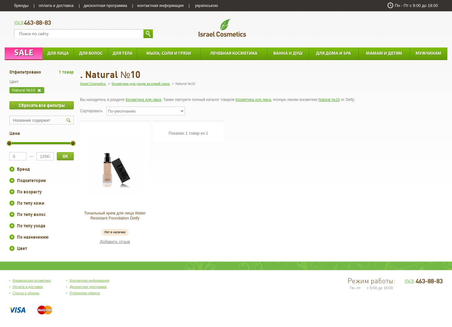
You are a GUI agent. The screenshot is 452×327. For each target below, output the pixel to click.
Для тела (122, 53)
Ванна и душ (288, 53)
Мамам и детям (384, 53)
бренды (21, 5)
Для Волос (91, 53)
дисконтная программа (105, 5)
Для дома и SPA (333, 53)
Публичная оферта (84, 293)
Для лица (58, 53)
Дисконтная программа (87, 287)
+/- (11, 169)
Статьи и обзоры (26, 293)
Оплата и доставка (28, 287)
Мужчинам (428, 53)
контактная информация (160, 5)
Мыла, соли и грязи (168, 53)
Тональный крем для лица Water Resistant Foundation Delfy (115, 215)
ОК (65, 156)
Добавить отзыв (115, 241)
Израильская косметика (32, 280)
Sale (23, 53)
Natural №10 (329, 99)
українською (206, 5)
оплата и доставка (56, 5)
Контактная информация (89, 280)
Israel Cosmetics (222, 28)
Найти (148, 34)
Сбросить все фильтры (42, 105)
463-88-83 (32, 23)
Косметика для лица (143, 99)
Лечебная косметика (233, 53)
